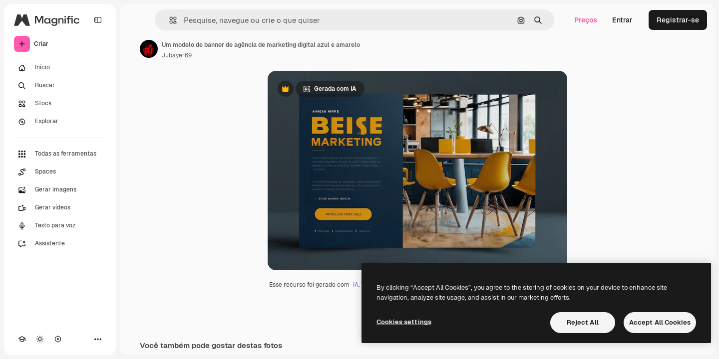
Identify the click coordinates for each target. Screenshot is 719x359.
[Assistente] (60, 244)
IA (356, 285)
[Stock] (60, 104)
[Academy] (22, 339)
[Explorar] (60, 122)
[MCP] (58, 339)
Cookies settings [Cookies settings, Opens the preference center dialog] (403, 322)
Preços (585, 19)
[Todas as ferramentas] (60, 154)
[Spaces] (60, 172)
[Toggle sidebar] (98, 20)
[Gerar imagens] (60, 190)
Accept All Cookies (660, 322)
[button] (169, 20)
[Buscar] (60, 86)
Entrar (622, 19)
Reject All (583, 322)
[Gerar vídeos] (60, 208)
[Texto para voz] (60, 226)
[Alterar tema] (40, 339)
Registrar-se (678, 19)
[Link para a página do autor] (149, 49)
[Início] (60, 68)
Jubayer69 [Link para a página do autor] (177, 55)
